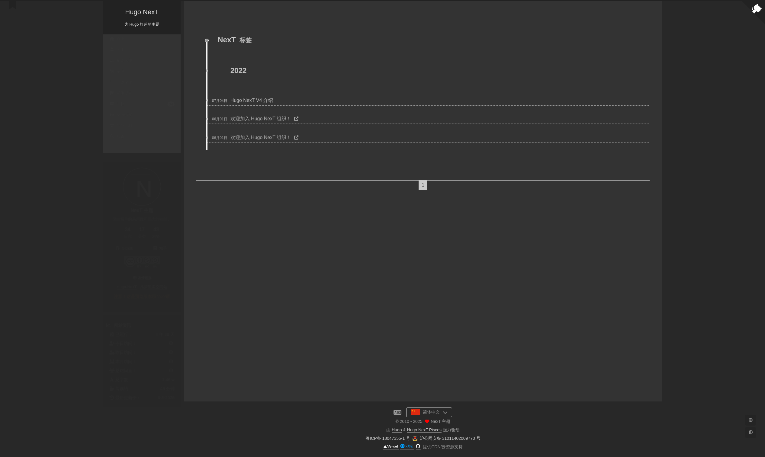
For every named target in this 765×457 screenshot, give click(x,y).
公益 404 (120, 126)
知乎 (160, 242)
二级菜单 (142, 83)
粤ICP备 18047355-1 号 (387, 438)
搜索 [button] (116, 137)
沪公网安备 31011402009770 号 (450, 438)
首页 (116, 39)
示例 (116, 72)
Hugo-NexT (127, 281)
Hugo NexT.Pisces (424, 429)
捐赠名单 (120, 61)
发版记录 (120, 94)
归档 (142, 104)
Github (124, 242)
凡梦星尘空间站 (153, 281)
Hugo (397, 429)
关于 (116, 50)
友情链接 (120, 115)
